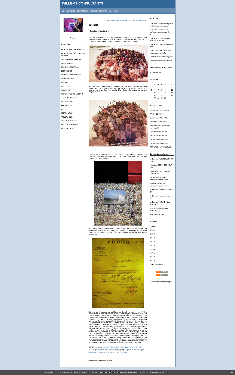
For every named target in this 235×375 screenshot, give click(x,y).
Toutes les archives (156, 265)
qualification (103, 352)
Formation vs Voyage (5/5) (159, 132)
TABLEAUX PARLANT (69, 121)
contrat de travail (113, 352)
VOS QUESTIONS (67, 128)
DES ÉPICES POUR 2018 (159, 118)
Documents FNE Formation (159, 110)
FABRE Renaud (155, 171)
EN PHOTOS (65, 86)
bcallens (153, 159)
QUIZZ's (64, 109)
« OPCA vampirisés (111, 20)
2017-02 (153, 261)
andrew (152, 184)
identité (134, 350)
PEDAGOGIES (66, 105)
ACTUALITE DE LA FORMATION (72, 49)
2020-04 (153, 226)
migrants (129, 350)
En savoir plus (164, 372)
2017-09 (153, 238)
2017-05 (153, 253)
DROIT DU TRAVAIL (68, 79)
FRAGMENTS (66, 90)
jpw (151, 177)
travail (122, 352)
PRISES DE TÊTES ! (157, 114)
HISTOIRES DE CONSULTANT (72, 94)
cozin (151, 208)
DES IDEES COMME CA (70, 67)
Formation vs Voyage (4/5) (159, 135)
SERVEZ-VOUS (66, 113)
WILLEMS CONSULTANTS (82, 3)
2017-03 (153, 257)
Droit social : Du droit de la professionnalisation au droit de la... (160, 32)
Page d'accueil (125, 20)
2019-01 (153, 230)
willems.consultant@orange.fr (162, 282)
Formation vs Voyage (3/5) (159, 139)
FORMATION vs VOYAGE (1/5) (161, 147)
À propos (73, 38)
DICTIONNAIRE (66, 71)
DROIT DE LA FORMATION (71, 75)
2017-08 (153, 241)
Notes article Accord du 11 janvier (161, 57)
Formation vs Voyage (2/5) (159, 143)
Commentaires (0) (114, 350)
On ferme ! (160, 214)
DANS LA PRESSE (68, 63)
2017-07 (153, 245)
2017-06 (153, 249)
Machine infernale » (140, 20)
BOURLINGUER (155, 72)
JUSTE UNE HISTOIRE (69, 98)
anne (151, 214)
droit (126, 352)
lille (139, 350)
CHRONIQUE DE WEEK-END (71, 59)
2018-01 (153, 234)
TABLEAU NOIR (67, 117)
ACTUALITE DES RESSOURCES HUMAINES (116, 347)
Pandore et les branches (158, 122)
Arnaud (152, 165)
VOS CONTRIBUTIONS (69, 124)
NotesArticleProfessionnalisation (161, 61)
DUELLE (64, 82)
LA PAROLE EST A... (68, 101)
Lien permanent (101, 350)
